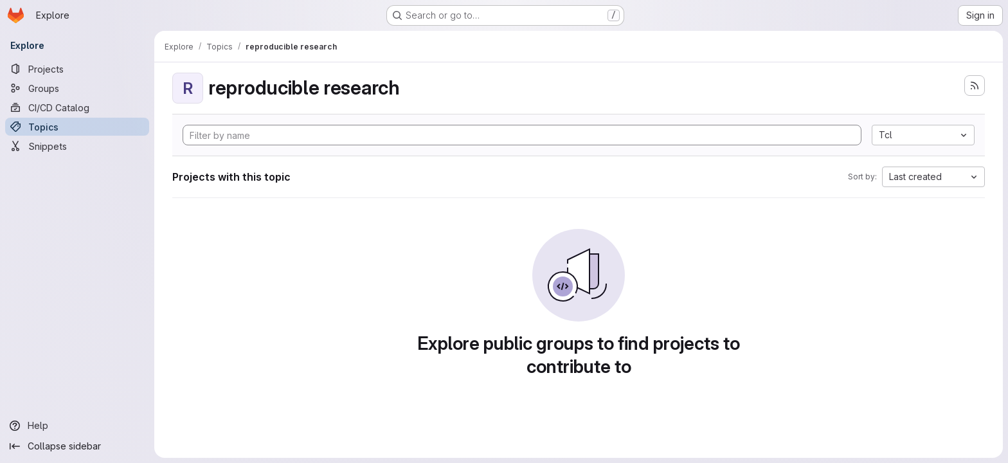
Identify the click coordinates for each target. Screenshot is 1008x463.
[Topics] (77, 127)
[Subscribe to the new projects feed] (974, 85)
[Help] (77, 426)
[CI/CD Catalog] (77, 107)
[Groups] (77, 88)
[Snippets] (77, 146)
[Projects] (77, 69)
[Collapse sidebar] (77, 446)
